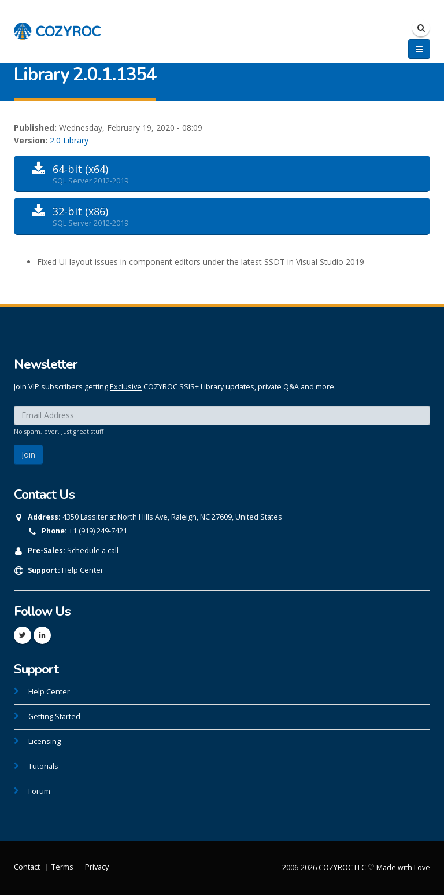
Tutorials (43, 766)
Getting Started (54, 716)
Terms (62, 867)
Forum (39, 791)
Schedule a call (93, 550)
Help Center (82, 570)
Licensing (44, 741)
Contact (27, 867)
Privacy (97, 867)
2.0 (55, 140)
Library (75, 140)
